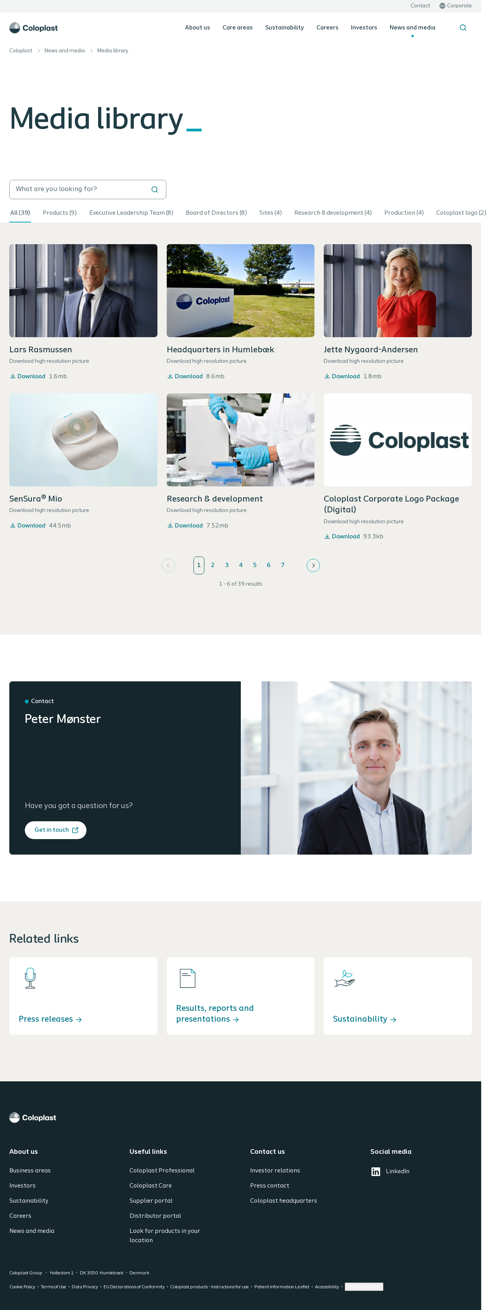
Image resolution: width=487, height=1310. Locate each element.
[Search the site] (463, 27)
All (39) (20, 213)
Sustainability (284, 28)
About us (197, 28)
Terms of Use (53, 1287)
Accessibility (327, 1287)
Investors (364, 28)
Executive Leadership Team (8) (131, 213)
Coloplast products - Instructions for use (209, 1287)
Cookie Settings (364, 1286)
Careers (327, 28)
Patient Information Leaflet (281, 1287)
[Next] (313, 565)
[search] (87, 189)
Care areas (238, 28)
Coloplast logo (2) (461, 213)
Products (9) (60, 213)
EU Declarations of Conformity (134, 1287)
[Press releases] (83, 996)
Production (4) (404, 213)
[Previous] (168, 565)
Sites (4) (270, 213)
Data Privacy (85, 1287)
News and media (412, 28)
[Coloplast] (240, 1117)
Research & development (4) (333, 213)
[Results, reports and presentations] (241, 996)
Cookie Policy (22, 1287)
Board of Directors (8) (216, 213)
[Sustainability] (398, 996)
